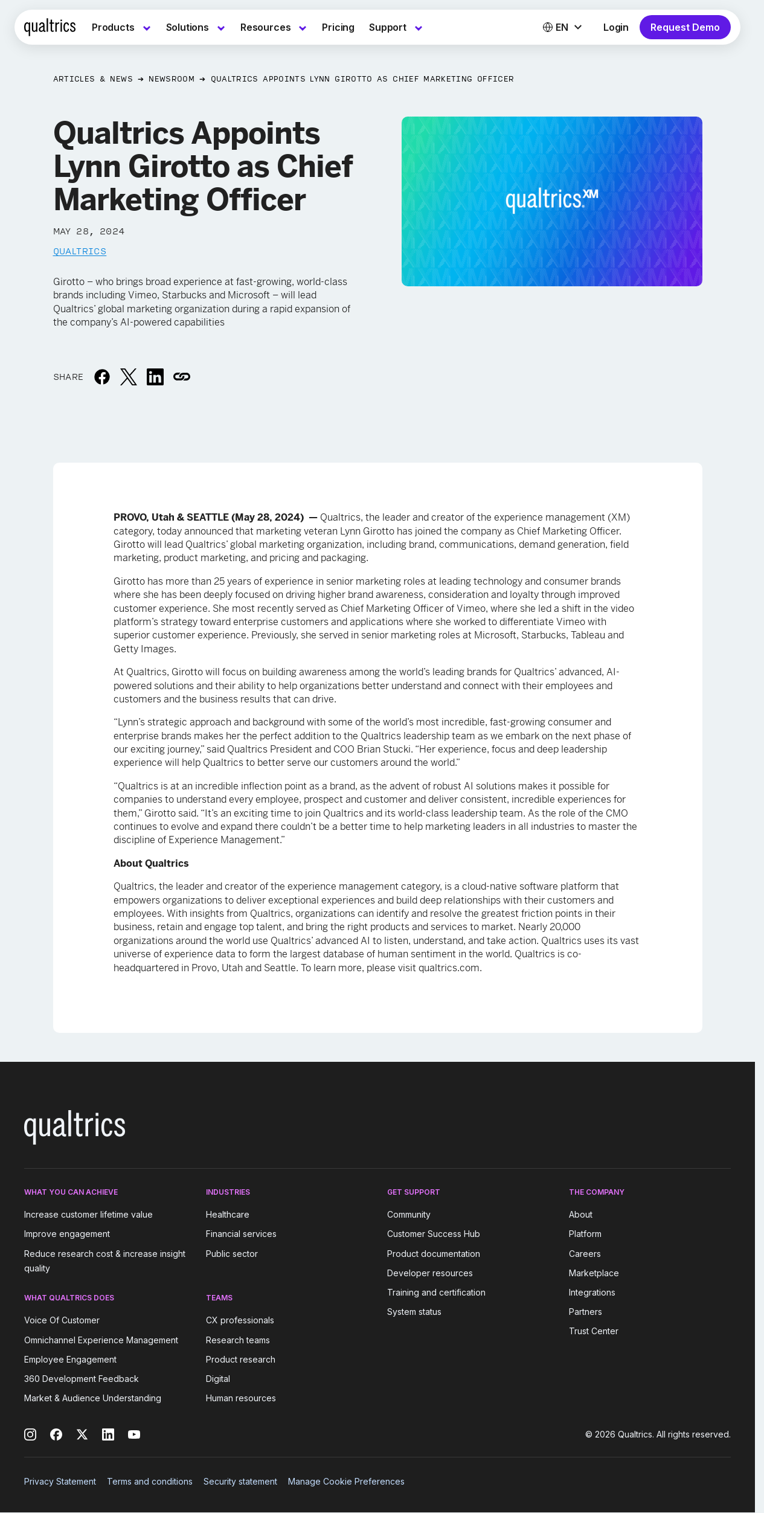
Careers (585, 1253)
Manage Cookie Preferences (346, 1481)
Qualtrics (80, 250)
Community (409, 1214)
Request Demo (685, 27)
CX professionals (240, 1320)
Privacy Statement (60, 1481)
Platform (585, 1234)
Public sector (232, 1253)
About (580, 1214)
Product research (240, 1359)
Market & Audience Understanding (92, 1398)
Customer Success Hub (433, 1234)
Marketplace (594, 1273)
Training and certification (436, 1292)
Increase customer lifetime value (88, 1214)
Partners (585, 1311)
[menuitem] (121, 27)
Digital (218, 1378)
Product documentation (433, 1253)
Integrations (592, 1292)
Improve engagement (67, 1234)
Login (616, 27)
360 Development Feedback (81, 1378)
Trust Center (593, 1331)
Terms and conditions (150, 1481)
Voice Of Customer (62, 1320)
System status (414, 1311)
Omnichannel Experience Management (101, 1340)
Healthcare (227, 1214)
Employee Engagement (70, 1359)
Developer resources (430, 1273)
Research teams (238, 1340)
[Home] (49, 27)
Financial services (241, 1234)
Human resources (241, 1398)
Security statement (240, 1481)
